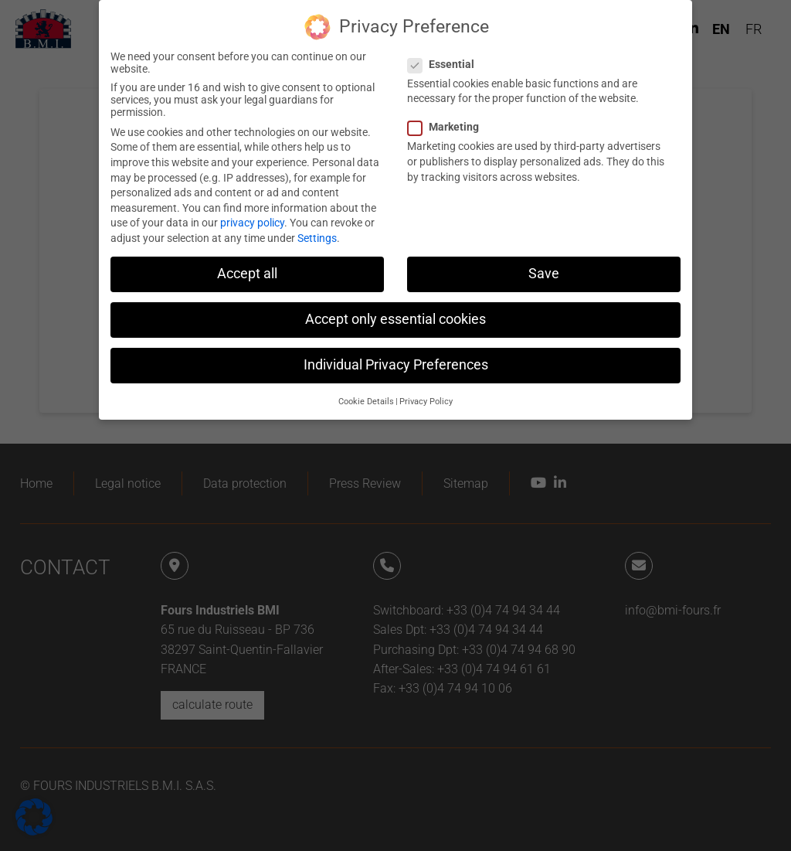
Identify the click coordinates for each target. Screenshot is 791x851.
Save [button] (543, 263)
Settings (317, 228)
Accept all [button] (247, 263)
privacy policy (252, 212)
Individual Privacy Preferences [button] (396, 355)
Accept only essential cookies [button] (395, 309)
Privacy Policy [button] (426, 391)
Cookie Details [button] (366, 391)
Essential (445, 54)
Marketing (448, 117)
